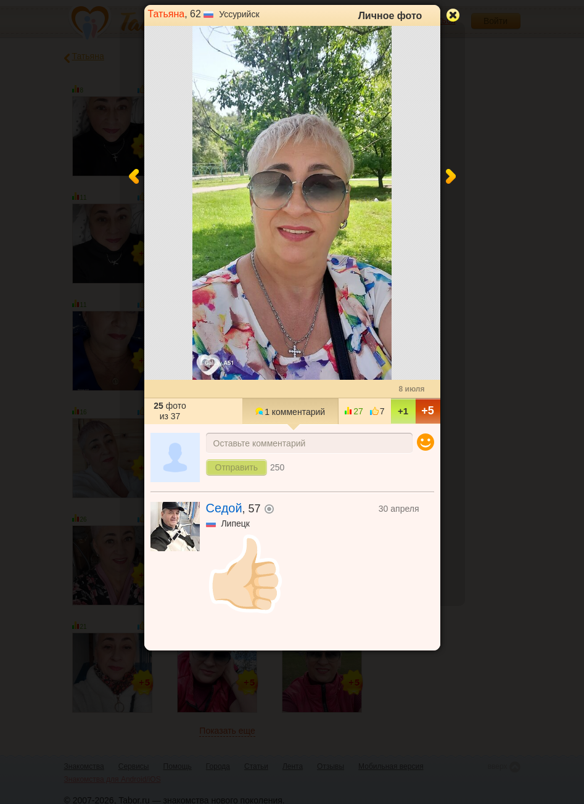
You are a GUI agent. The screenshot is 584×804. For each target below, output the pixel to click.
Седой (224, 508)
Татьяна (166, 14)
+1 (403, 411)
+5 (427, 410)
